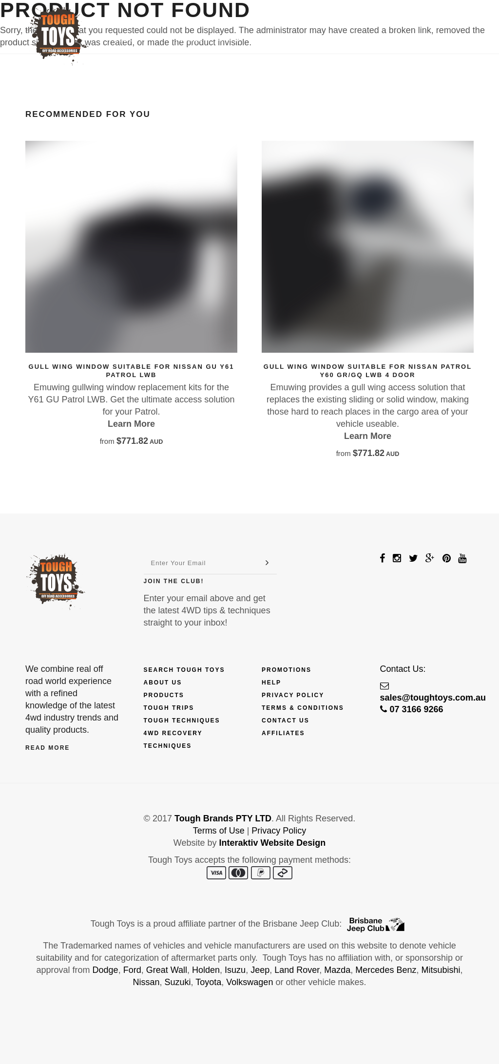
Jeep (259, 970)
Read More (47, 747)
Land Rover (296, 970)
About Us (163, 682)
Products (132, 39)
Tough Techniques (182, 720)
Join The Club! (174, 581)
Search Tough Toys (184, 669)
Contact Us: (403, 669)
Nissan (146, 982)
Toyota (208, 982)
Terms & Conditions (303, 707)
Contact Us (390, 39)
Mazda (337, 970)
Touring (334, 39)
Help (271, 682)
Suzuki (178, 982)
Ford (132, 970)
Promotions (286, 669)
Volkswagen (249, 982)
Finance (187, 39)
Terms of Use (219, 831)
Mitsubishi (440, 970)
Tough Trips (169, 707)
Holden (206, 970)
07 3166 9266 (411, 709)
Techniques (279, 39)
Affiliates (283, 733)
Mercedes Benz (385, 970)
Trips (229, 39)
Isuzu (235, 970)
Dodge (105, 970)
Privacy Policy (293, 695)
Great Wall (166, 970)
